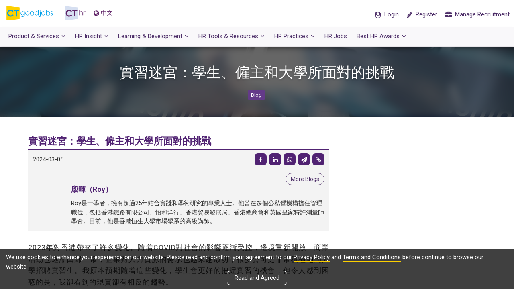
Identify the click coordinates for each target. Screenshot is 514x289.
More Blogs (305, 179)
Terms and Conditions (372, 257)
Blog (256, 95)
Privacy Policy (312, 257)
